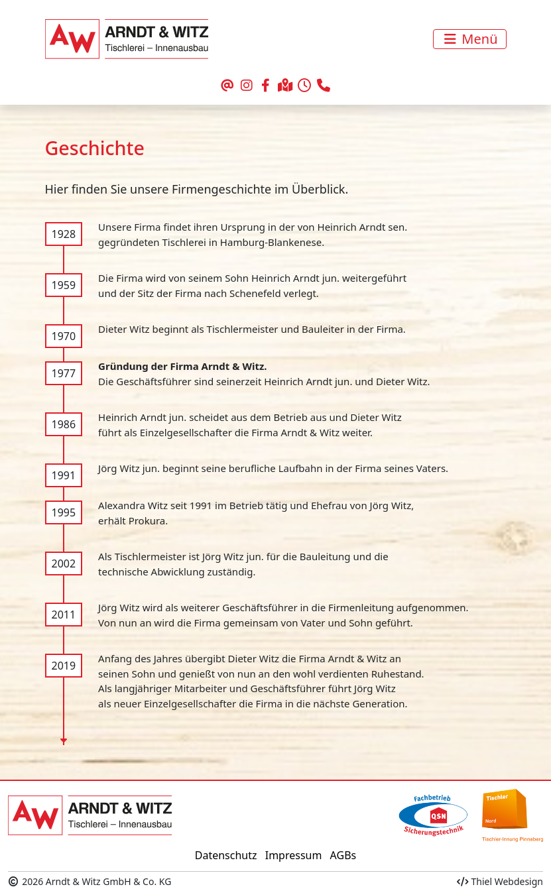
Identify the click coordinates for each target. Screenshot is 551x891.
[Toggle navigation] (469, 39)
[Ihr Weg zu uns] (285, 86)
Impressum (293, 855)
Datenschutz (226, 855)
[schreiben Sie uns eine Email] (227, 86)
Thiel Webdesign (500, 881)
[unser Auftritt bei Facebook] (265, 86)
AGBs (343, 855)
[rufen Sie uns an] (324, 86)
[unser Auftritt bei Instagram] (246, 86)
